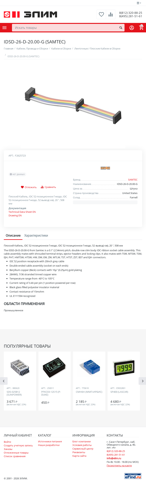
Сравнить (48, 187)
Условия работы (82, 445)
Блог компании (81, 441)
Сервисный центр (82, 448)
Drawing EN (15, 215)
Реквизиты (78, 452)
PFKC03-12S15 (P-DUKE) (51, 393)
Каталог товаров (4, 27)
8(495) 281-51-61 (129, 16)
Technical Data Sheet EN (22, 212)
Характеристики (36, 235)
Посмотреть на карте (119, 465)
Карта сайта (79, 456)
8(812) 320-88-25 (129, 12)
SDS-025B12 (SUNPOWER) (14, 393)
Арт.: (11, 155)
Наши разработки (49, 445)
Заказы (8, 449)
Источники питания (50, 441)
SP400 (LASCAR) (119, 391)
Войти (7, 441)
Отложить (29, 187)
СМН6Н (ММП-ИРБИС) (89, 391)
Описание (13, 235)
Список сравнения (14, 456)
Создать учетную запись (18, 445)
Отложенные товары (16, 452)
